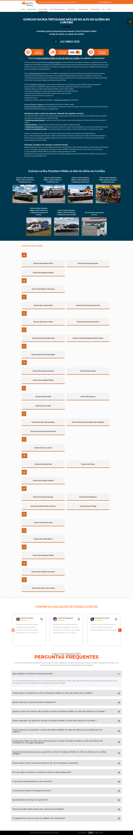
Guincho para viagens (61, 100)
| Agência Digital (95, 833)
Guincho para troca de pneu (34, 127)
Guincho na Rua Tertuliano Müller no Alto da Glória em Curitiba (66, 171)
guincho (33, 84)
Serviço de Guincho (30, 104)
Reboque (41, 104)
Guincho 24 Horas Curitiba (32, 106)
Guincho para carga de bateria (34, 120)
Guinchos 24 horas (54, 62)
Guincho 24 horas (31, 124)
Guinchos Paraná (35, 73)
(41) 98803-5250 (105, 2)
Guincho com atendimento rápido (36, 129)
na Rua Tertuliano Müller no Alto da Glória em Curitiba (58, 58)
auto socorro (41, 84)
